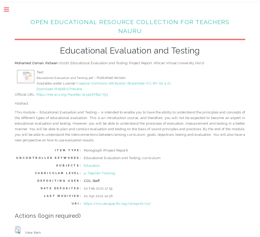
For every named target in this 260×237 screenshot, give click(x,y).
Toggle (9, 9)
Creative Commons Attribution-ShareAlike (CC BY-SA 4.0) (124, 83)
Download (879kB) (52, 89)
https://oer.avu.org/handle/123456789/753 (72, 94)
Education (92, 165)
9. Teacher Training (99, 173)
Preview (75, 89)
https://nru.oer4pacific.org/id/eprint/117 (117, 203)
